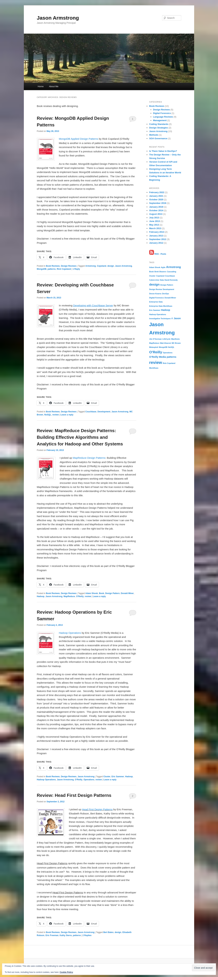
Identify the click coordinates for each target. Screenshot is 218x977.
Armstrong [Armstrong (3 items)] (173, 267)
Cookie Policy (66, 972)
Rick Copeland (64, 269)
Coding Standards (158, 124)
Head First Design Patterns (97, 809)
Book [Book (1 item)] (151, 272)
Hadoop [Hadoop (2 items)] (165, 310)
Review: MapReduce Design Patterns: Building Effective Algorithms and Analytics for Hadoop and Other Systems (80, 437)
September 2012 (157, 239)
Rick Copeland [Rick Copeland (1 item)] (169, 363)
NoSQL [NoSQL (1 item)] (171, 347)
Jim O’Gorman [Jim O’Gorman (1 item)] (155, 339)
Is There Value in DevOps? (163, 151)
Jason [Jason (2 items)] (177, 318)
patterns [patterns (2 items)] (171, 357)
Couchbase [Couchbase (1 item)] (170, 276)
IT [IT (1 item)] (172, 318)
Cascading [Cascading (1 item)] (171, 272)
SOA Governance (158, 138)
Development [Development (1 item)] (168, 289)
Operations (88, 779)
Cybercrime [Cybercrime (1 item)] (154, 280)
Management (160, 120)
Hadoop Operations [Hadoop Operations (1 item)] (157, 314)
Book (101, 593)
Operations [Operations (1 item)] (167, 353)
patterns (52, 269)
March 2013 (155, 228)
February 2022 (156, 192)
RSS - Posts (157, 254)
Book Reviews (53, 266)
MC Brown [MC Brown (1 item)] (176, 343)
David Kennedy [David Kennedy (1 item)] (171, 280)
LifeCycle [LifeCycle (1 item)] (166, 339)
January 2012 (156, 243)
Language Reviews (163, 116)
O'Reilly (80, 596)
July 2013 (154, 217)
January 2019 (156, 207)
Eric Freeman (51, 935)
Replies (87, 935)
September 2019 (157, 203)
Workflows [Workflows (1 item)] (153, 368)
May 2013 (154, 224)
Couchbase (90, 411)
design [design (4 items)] (154, 284)
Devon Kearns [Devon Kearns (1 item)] (155, 294)
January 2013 (156, 235)
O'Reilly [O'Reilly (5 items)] (155, 352)
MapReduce (69, 596)
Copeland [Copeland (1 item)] (160, 276)
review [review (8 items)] (155, 362)
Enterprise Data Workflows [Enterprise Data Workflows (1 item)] (160, 306)
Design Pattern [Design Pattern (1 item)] (166, 285)
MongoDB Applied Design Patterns (78, 138)
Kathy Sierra (66, 935)
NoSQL (47, 415)
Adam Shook (91, 593)
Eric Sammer (118, 776)
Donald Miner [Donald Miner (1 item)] (170, 298)
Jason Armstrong (58, 18)
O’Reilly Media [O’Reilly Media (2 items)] (157, 357)
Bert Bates (108, 932)
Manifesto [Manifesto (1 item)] (175, 339)
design (110, 266)
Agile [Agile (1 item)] (163, 267)
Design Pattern (112, 593)
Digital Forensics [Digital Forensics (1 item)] (156, 298)
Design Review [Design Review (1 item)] (155, 289)
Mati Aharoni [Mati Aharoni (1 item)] (165, 343)
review (55, 415)
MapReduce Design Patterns (89, 457)
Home (41, 86)
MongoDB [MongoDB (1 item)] (163, 347)
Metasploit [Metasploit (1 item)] (153, 347)
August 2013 (155, 214)
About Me (53, 86)
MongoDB (41, 269)
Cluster (106, 776)
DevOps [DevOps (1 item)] (165, 294)
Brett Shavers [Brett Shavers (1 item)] (160, 272)
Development (103, 411)
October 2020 (156, 199)
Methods (153, 135)
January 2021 (156, 196)
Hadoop (40, 596)
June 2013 (154, 221)
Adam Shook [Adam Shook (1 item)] (154, 267)
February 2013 (156, 232)
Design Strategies (158, 127)
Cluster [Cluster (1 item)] (152, 276)
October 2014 (156, 210)
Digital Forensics (162, 113)
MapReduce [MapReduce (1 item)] (154, 343)
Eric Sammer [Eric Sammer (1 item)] (154, 310)
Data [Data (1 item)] (162, 280)
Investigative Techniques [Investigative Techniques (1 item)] (160, 318)
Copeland (101, 266)
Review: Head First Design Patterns (74, 795)
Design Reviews (68, 266)
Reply (76, 269)
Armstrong (90, 266)
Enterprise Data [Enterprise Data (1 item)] (156, 302)
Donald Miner (127, 593)
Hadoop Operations (70, 632)
